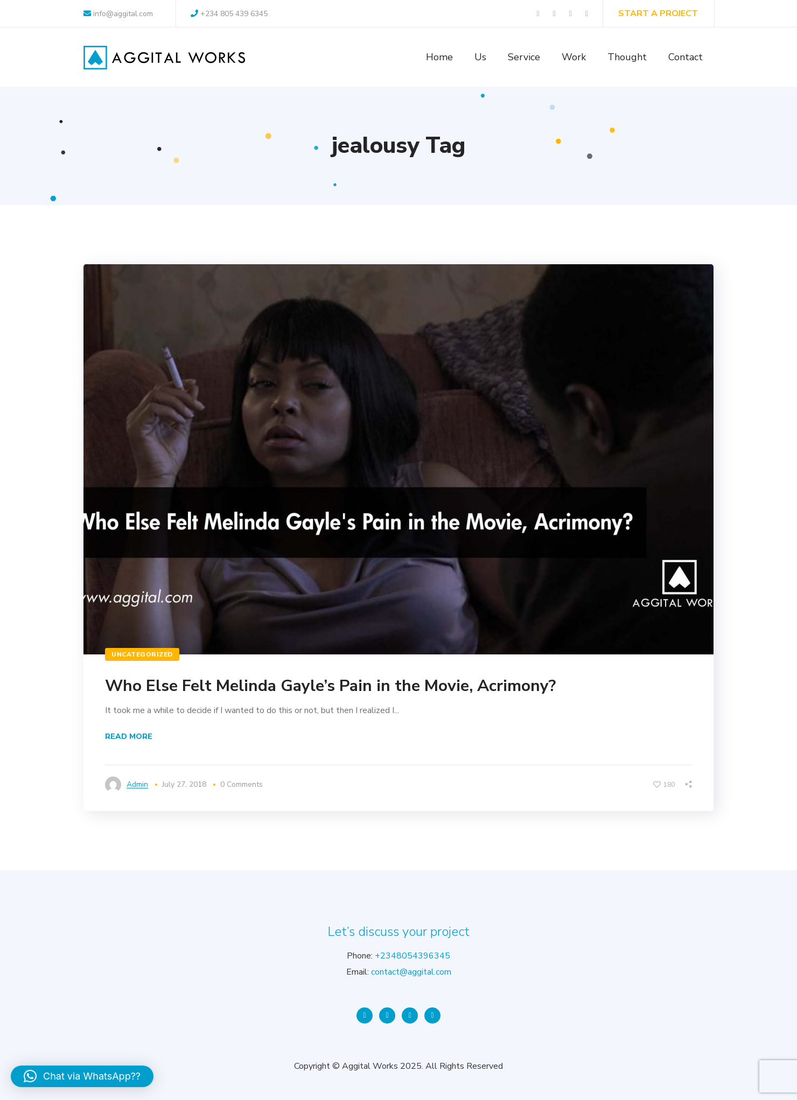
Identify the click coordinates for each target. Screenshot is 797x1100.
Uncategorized (142, 654)
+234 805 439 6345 (229, 14)
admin (137, 784)
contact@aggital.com (411, 972)
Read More (128, 736)
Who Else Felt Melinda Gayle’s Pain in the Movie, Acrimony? (330, 686)
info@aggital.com (118, 14)
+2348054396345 (412, 956)
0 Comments (241, 784)
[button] (82, 1076)
